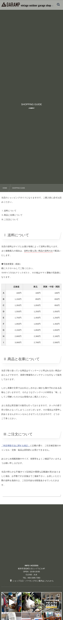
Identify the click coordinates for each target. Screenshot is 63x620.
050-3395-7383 (34, 578)
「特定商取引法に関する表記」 (15, 446)
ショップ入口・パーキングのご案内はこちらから (31, 581)
